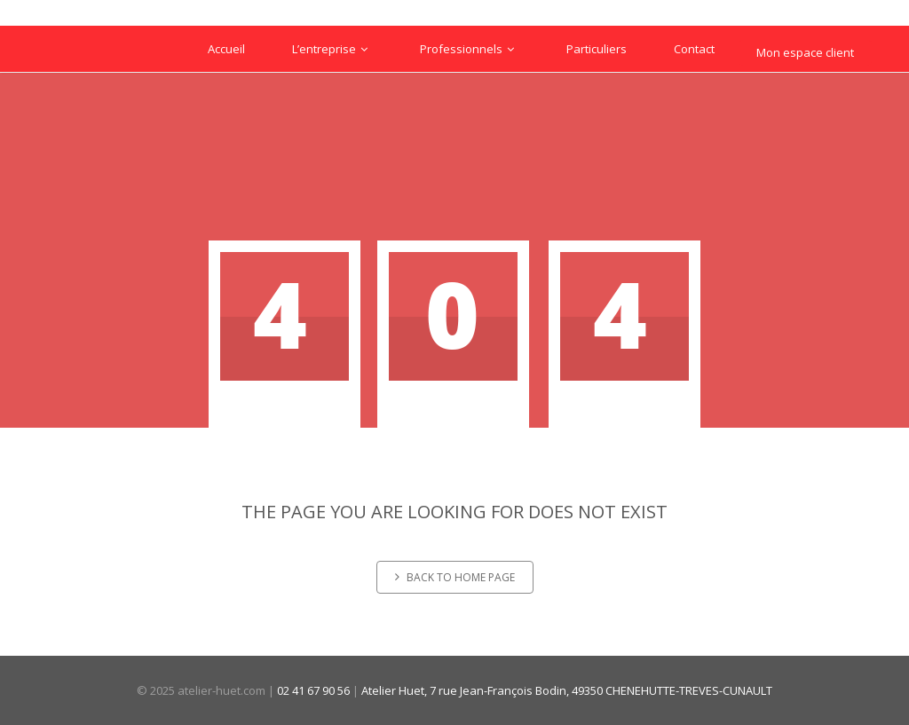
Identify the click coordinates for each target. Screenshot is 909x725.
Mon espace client (805, 52)
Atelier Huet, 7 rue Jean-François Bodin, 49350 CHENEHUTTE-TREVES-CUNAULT (566, 690)
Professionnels (469, 49)
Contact (694, 49)
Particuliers (596, 49)
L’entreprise (332, 49)
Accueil (226, 49)
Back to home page (455, 577)
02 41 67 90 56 (313, 690)
